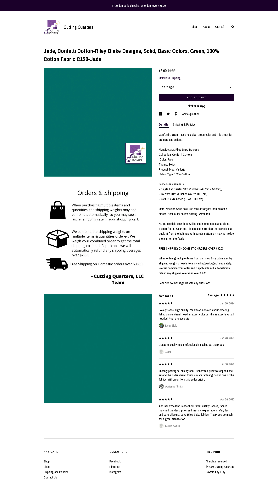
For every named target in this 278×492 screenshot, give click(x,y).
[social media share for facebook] (161, 114)
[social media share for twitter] (169, 114)
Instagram (115, 472)
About (206, 27)
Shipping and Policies (56, 472)
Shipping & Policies (184, 124)
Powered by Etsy (215, 472)
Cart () (219, 27)
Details (164, 124)
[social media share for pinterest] (176, 114)
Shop (194, 27)
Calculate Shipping (170, 78)
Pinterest (114, 467)
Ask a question (190, 114)
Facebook (115, 461)
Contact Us (50, 477)
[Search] (232, 27)
